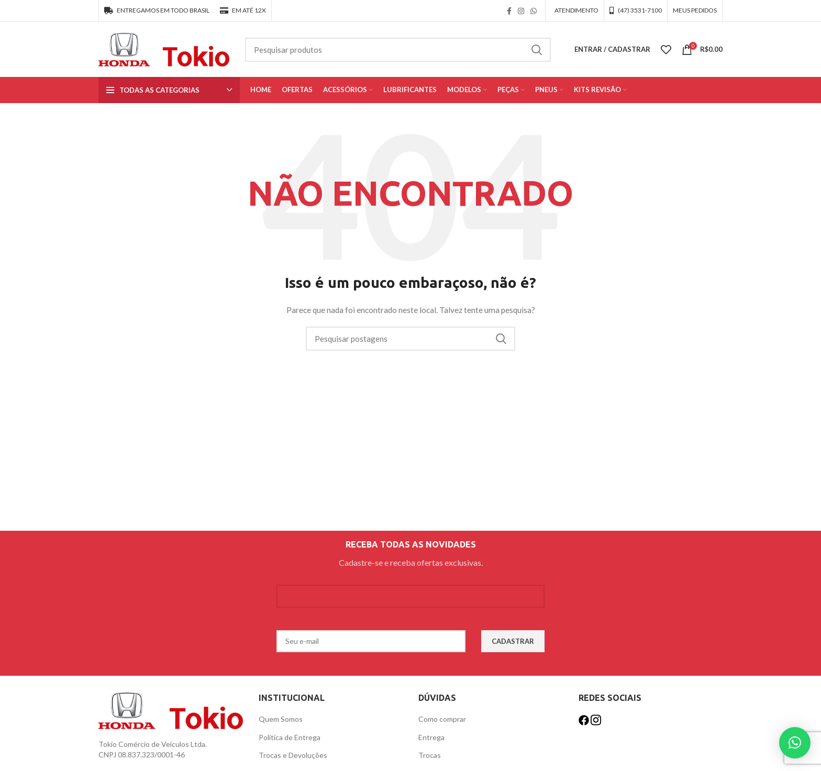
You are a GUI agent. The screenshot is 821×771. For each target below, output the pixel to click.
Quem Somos (281, 718)
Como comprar (442, 718)
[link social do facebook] (509, 11)
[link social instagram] (521, 11)
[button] (795, 742)
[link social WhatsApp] (533, 11)
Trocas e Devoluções (293, 755)
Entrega (431, 737)
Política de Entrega (289, 737)
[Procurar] (398, 50)
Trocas (429, 755)
